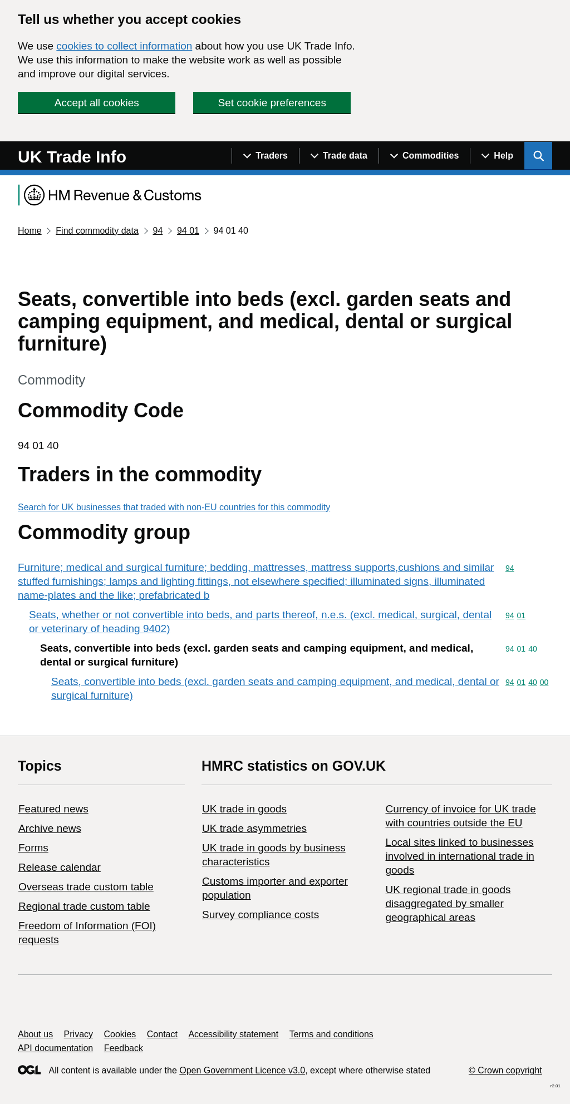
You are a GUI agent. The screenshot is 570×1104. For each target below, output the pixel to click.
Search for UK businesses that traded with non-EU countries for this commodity (174, 507)
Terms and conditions (331, 1034)
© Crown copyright (505, 1070)
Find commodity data (97, 230)
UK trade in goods (244, 809)
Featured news (53, 809)
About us (35, 1034)
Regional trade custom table (84, 906)
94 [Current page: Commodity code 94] (158, 230)
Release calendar (59, 867)
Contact (162, 1034)
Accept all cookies (97, 103)
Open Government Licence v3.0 (242, 1070)
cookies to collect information (124, 46)
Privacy (78, 1034)
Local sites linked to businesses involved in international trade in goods (459, 856)
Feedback (123, 1048)
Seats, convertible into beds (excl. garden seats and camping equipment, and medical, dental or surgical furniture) (275, 688)
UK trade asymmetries (254, 828)
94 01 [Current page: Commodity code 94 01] (188, 230)
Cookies (120, 1034)
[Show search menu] (538, 156)
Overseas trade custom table (86, 887)
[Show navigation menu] (265, 156)
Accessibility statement (233, 1034)
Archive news (49, 828)
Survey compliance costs (260, 914)
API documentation (55, 1048)
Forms (33, 848)
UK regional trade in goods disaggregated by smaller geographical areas (447, 903)
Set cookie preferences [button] (272, 103)
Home (30, 230)
